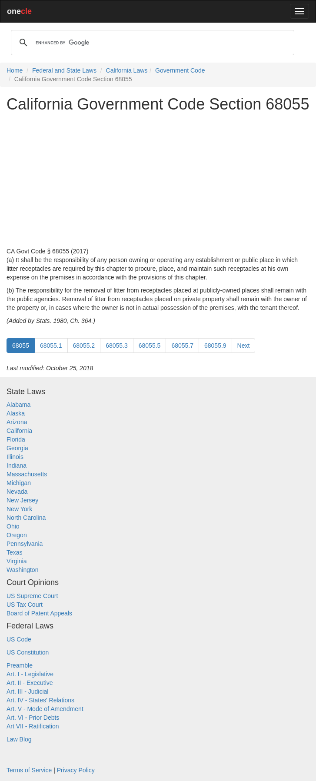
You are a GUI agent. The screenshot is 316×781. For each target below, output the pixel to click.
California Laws (127, 70)
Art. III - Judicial (27, 691)
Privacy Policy (76, 770)
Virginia (17, 561)
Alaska (16, 413)
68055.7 (182, 345)
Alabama (18, 404)
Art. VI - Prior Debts (33, 717)
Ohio (13, 526)
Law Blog (19, 739)
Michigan (19, 482)
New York (19, 508)
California (19, 430)
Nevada (17, 491)
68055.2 (84, 345)
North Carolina (26, 517)
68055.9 (215, 345)
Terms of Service (29, 770)
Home (15, 70)
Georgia (17, 448)
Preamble (20, 665)
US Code (19, 639)
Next (243, 345)
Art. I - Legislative (30, 674)
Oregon (17, 535)
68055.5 (150, 345)
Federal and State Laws (64, 70)
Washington (22, 569)
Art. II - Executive (30, 682)
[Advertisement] (158, 180)
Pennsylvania (25, 543)
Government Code (180, 70)
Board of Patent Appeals (39, 613)
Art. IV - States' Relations (40, 700)
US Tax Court (25, 604)
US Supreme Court (32, 595)
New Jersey (22, 500)
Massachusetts (27, 474)
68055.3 (117, 345)
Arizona (17, 422)
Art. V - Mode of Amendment (45, 708)
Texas (15, 552)
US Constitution (28, 652)
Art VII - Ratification (33, 726)
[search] (151, 42)
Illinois (15, 456)
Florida (16, 439)
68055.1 (51, 345)
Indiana (17, 465)
